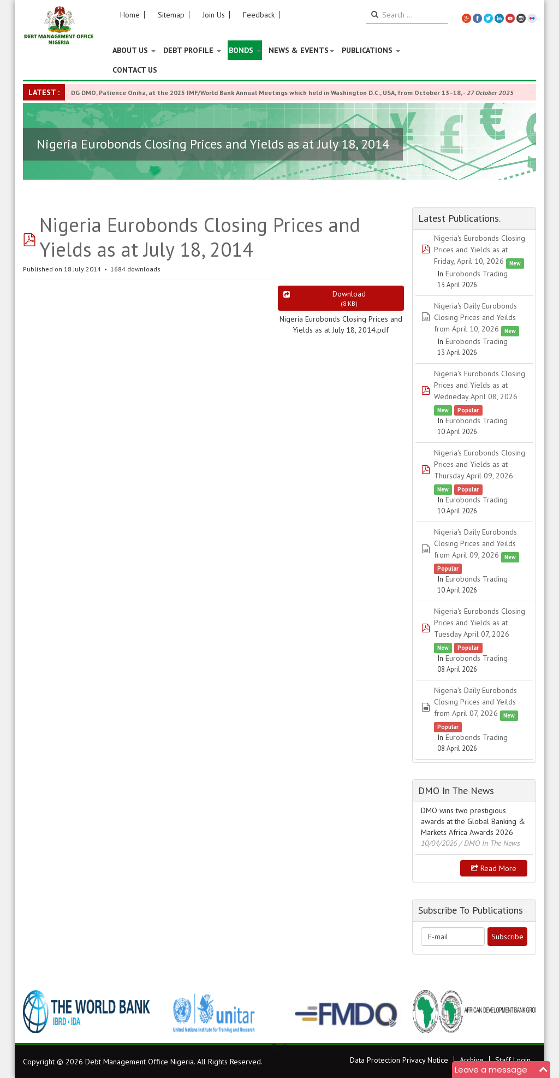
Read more (493, 868)
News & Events (301, 50)
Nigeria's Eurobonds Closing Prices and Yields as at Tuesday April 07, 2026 (479, 622)
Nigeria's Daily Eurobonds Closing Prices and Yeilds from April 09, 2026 (475, 543)
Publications (371, 50)
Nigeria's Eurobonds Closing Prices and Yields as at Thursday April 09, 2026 (479, 464)
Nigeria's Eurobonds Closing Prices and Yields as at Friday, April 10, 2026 (479, 249)
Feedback (259, 15)
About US (134, 50)
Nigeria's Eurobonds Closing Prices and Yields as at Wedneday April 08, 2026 (479, 385)
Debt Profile (192, 50)
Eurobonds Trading (476, 274)
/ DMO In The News (489, 843)
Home (130, 15)
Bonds (245, 50)
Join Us (214, 15)
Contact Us (134, 70)
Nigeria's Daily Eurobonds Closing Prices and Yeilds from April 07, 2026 (475, 701)
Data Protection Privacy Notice (399, 1060)
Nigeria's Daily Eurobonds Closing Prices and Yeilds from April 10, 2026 (475, 317)
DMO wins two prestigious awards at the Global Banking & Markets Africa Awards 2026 (473, 821)
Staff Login (513, 1060)
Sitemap (171, 15)
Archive (472, 1060)
